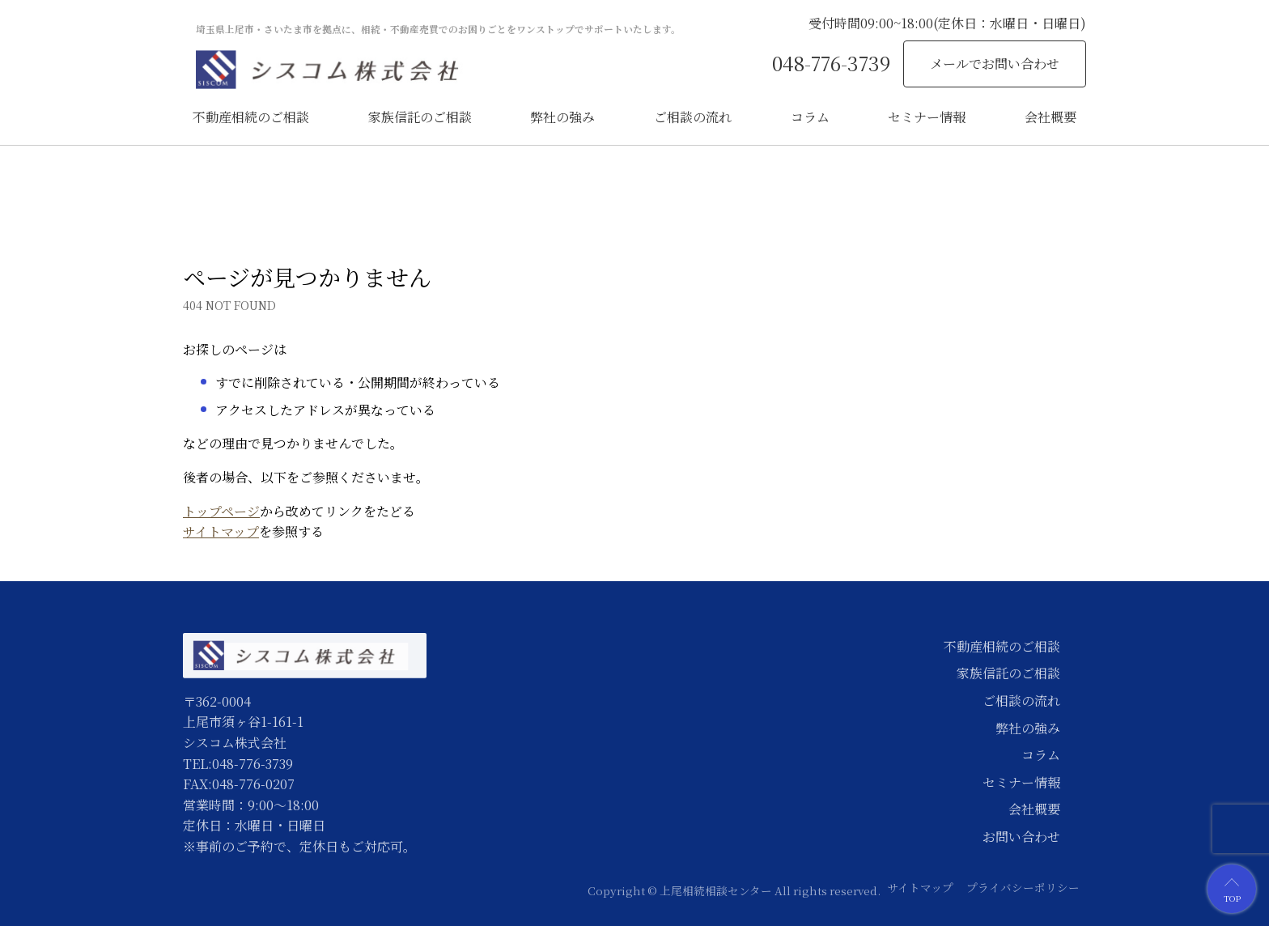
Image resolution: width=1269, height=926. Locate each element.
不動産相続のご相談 (251, 117)
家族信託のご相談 (420, 117)
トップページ (221, 511)
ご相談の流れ (693, 117)
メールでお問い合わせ (994, 63)
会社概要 (1050, 117)
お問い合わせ (1021, 836)
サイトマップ (221, 531)
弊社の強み (562, 117)
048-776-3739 (831, 63)
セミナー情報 (927, 117)
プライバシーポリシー (1023, 887)
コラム (810, 117)
